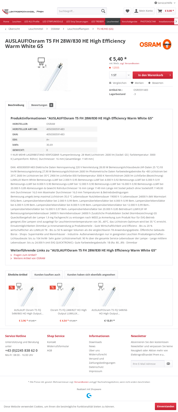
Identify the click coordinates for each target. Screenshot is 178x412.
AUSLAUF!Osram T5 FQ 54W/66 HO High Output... (109, 311)
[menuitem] (82, 10)
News (92, 346)
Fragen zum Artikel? (24, 255)
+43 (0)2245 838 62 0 (21, 350)
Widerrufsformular (58, 346)
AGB (49, 350)
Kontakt (51, 342)
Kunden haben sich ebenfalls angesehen (91, 274)
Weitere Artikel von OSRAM (28, 258)
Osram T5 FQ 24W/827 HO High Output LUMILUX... (68, 311)
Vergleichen (118, 83)
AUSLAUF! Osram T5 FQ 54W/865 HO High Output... (27, 311)
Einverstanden (165, 406)
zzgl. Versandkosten (129, 63)
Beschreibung (16, 105)
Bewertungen (42, 105)
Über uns (94, 350)
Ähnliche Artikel (17, 274)
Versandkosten (81, 381)
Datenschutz (96, 367)
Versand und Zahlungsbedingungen (102, 360)
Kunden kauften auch (47, 274)
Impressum (95, 371)
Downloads (95, 342)
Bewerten (155, 83)
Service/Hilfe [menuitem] (164, 3)
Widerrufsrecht (98, 354)
